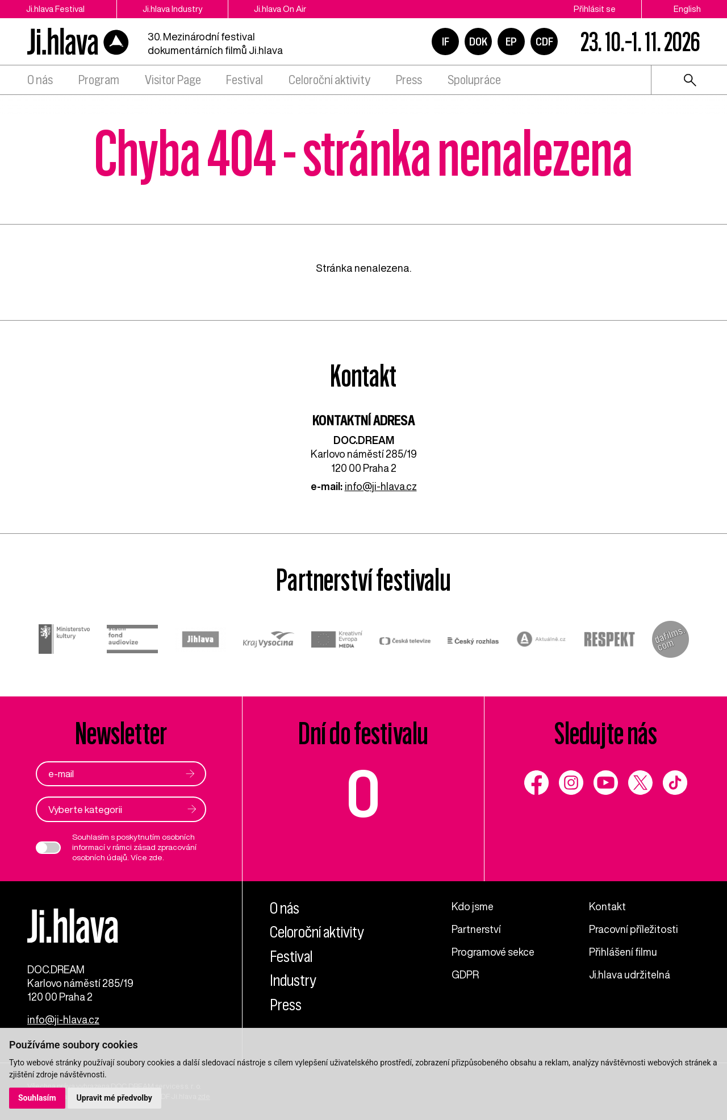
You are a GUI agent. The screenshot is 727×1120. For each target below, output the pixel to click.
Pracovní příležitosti (633, 929)
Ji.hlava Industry (172, 9)
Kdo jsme (473, 906)
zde (155, 857)
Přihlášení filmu (623, 952)
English (687, 9)
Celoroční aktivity (329, 79)
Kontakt (607, 906)
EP (511, 41)
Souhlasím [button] (37, 1097)
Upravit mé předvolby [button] (114, 1097)
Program (98, 79)
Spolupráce (474, 79)
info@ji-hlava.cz (381, 486)
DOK (478, 41)
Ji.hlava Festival (55, 9)
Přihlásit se (595, 9)
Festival (244, 79)
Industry (293, 980)
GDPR (465, 974)
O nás (40, 79)
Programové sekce (493, 952)
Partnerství (476, 929)
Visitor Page (173, 79)
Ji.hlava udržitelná (629, 974)
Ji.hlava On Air (280, 9)
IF (445, 41)
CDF (544, 41)
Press (409, 79)
